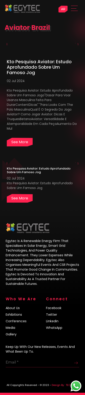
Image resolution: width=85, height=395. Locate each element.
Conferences (16, 321)
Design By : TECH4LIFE (65, 385)
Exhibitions (14, 314)
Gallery (11, 334)
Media (10, 327)
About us (13, 308)
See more (19, 142)
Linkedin (52, 321)
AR (63, 9)
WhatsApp (54, 327)
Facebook (53, 308)
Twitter (51, 314)
